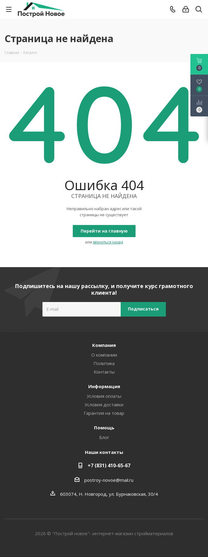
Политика (104, 363)
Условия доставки (104, 404)
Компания (104, 345)
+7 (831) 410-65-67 (109, 465)
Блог (104, 437)
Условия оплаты (104, 396)
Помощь (104, 427)
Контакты (104, 372)
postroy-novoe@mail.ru (108, 480)
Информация (104, 386)
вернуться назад (108, 242)
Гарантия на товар (104, 413)
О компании (104, 355)
